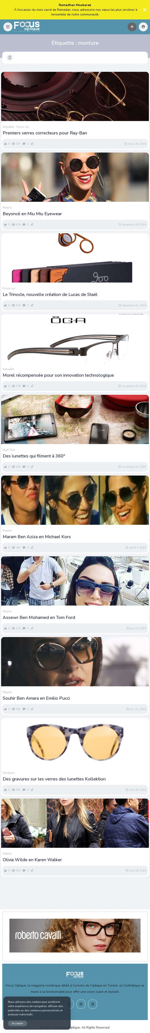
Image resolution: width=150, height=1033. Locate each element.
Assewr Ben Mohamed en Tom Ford (39, 617)
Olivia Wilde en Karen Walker (32, 860)
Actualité (8, 127)
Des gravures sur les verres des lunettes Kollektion (54, 779)
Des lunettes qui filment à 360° (34, 456)
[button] (7, 26)
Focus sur (22, 127)
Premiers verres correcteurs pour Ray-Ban (45, 133)
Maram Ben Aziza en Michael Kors (37, 537)
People (7, 207)
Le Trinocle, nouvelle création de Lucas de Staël (50, 294)
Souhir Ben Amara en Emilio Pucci (36, 698)
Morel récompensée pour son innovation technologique (58, 375)
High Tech (9, 450)
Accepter (17, 1023)
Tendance (9, 773)
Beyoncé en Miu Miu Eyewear (32, 214)
